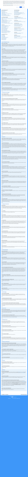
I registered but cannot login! (4, 12)
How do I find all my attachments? (17, 33)
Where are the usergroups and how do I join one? (19, 12)
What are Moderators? (16, 11)
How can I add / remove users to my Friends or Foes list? (19, 21)
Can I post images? (3, 36)
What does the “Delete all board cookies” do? (6, 15)
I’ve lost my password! (4, 14)
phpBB (20, 114)
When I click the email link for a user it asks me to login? (7, 23)
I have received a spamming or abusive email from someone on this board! (20, 18)
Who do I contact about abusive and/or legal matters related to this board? (20, 37)
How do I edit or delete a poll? (4, 28)
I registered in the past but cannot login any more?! (7, 13)
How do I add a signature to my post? (5, 26)
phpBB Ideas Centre (7, 377)
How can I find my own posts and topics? (18, 26)
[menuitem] (24, 394)
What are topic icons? (4, 39)
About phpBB (23, 372)
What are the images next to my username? (6, 21)
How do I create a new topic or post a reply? (6, 25)
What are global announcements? (5, 37)
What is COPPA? (3, 11)
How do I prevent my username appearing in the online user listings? (8, 18)
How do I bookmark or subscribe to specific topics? (19, 29)
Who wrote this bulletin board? (17, 35)
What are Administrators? (16, 10)
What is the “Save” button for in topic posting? (6, 31)
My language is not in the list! (4, 20)
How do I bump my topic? (4, 32)
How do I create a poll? (4, 27)
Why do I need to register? (4, 10)
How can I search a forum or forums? (18, 23)
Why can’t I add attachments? (4, 29)
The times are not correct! (4, 19)
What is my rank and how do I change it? (6, 22)
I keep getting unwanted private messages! (18, 17)
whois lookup (23, 381)
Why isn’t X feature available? (17, 36)
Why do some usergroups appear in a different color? (19, 13)
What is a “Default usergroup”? (17, 14)
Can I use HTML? (3, 35)
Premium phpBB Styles (16, 396)
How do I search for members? (17, 25)
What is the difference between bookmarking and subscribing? (19, 28)
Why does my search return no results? (18, 24)
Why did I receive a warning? (4, 30)
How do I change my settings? (4, 17)
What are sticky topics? (4, 38)
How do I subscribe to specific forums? (18, 30)
